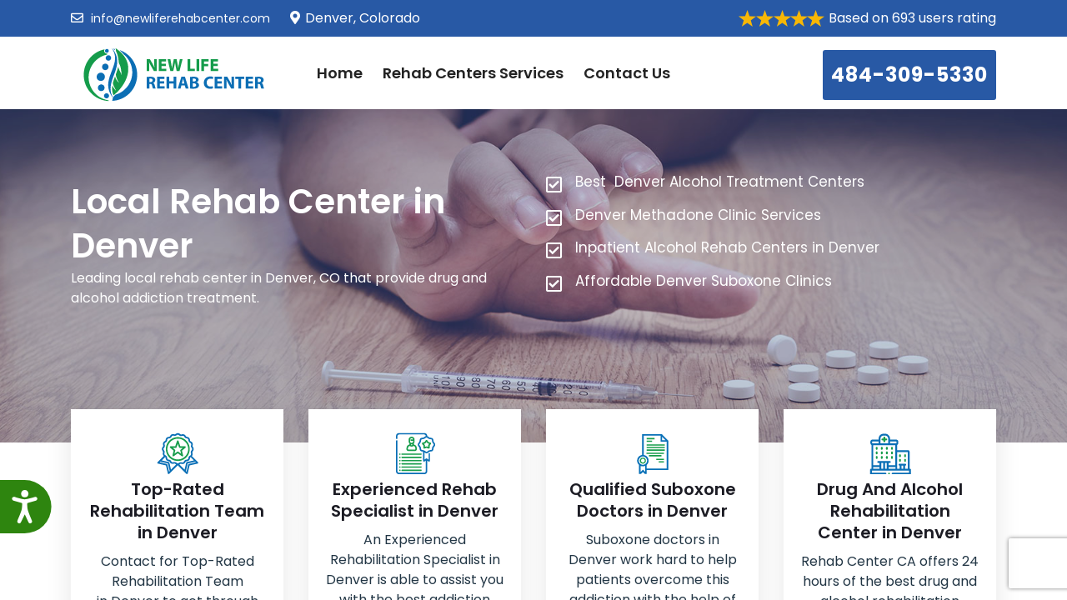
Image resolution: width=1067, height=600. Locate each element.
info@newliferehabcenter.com (170, 18)
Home (340, 72)
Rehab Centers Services (473, 72)
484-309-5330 (909, 74)
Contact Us (627, 72)
